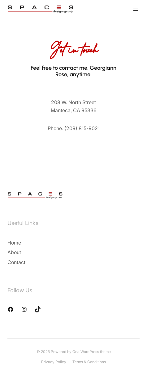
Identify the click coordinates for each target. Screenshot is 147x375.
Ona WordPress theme (91, 351)
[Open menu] (136, 9)
